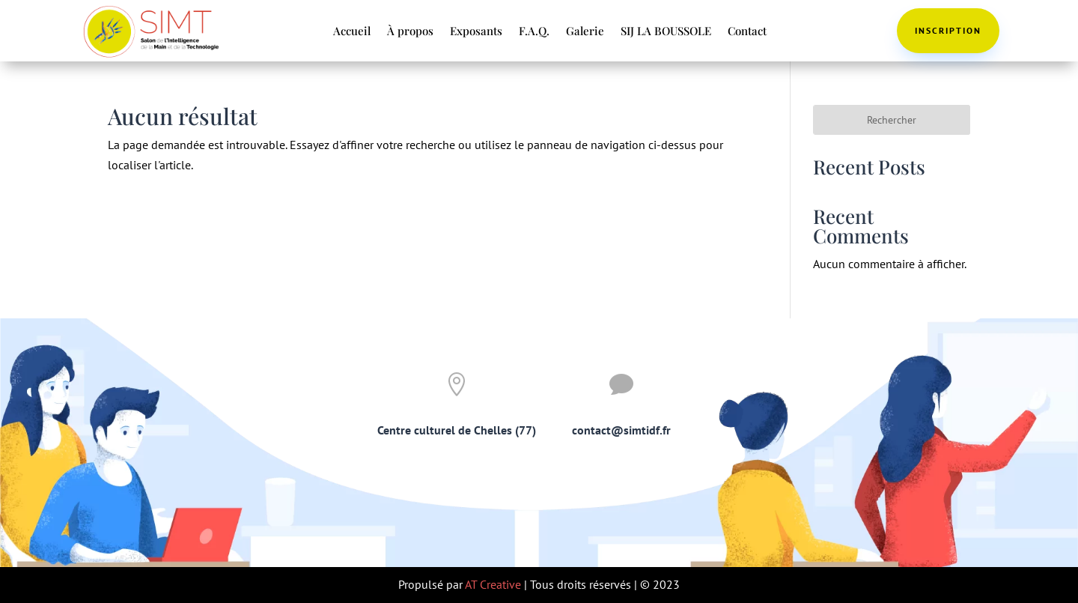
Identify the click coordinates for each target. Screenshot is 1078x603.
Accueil (352, 31)
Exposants (476, 31)
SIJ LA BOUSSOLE (666, 31)
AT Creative (493, 584)
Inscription (948, 30)
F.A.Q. (534, 31)
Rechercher (891, 120)
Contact (747, 31)
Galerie (585, 31)
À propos (410, 31)
